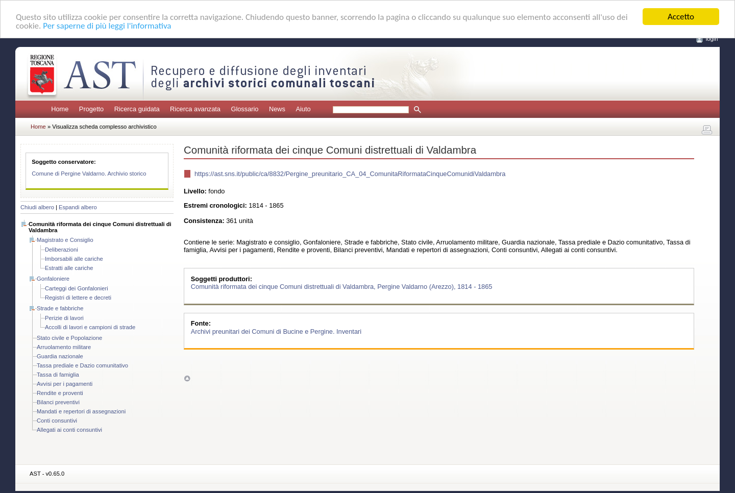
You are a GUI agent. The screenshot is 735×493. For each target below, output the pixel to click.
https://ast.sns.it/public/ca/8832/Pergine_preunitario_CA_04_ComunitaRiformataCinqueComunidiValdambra (349, 174)
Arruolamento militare (64, 347)
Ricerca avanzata (195, 109)
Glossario (244, 109)
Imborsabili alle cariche (74, 259)
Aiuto (303, 109)
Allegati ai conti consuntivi (69, 430)
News (277, 109)
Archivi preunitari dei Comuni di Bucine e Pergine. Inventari (276, 331)
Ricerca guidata (137, 109)
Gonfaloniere (53, 279)
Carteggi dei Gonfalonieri (76, 288)
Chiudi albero (37, 207)
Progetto (91, 109)
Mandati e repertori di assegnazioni (81, 411)
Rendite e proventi (60, 393)
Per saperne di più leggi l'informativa (107, 25)
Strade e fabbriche (60, 308)
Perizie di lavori (64, 318)
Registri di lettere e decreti (78, 297)
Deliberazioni (61, 249)
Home (59, 109)
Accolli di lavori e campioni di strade (90, 327)
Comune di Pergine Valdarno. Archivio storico (89, 173)
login (712, 39)
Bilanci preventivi (58, 402)
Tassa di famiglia (58, 375)
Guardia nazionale (60, 356)
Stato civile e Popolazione (69, 338)
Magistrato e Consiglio (65, 240)
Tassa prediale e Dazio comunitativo (82, 365)
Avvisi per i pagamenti (64, 384)
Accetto (681, 16)
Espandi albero (78, 207)
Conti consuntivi (57, 420)
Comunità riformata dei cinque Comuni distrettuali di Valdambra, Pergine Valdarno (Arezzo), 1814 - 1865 (342, 286)
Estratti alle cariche (69, 268)
